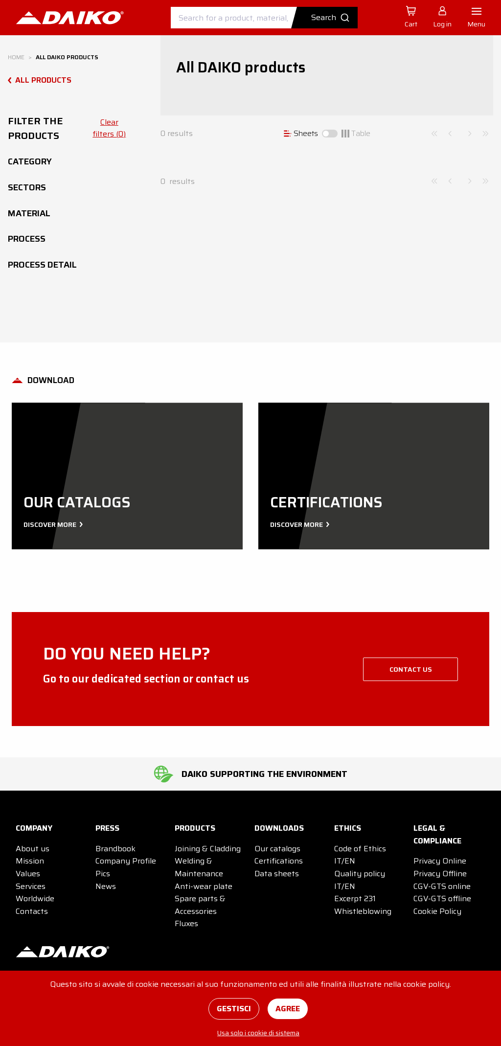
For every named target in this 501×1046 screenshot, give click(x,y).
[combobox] (264, 17)
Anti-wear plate (203, 886)
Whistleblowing (362, 911)
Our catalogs (277, 848)
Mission (30, 861)
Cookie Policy (437, 911)
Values (28, 873)
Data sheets (276, 873)
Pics (102, 873)
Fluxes (186, 923)
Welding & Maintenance (199, 867)
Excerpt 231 (355, 898)
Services (31, 886)
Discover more (52, 524)
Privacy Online (439, 861)
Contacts (32, 911)
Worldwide (35, 898)
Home (16, 57)
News (105, 886)
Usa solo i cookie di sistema (258, 1032)
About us (32, 848)
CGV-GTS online (442, 886)
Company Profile (125, 861)
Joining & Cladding (208, 848)
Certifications (278, 861)
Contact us (410, 669)
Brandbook (115, 848)
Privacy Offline (440, 873)
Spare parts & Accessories (200, 904)
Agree (287, 1008)
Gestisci (234, 1008)
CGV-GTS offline (442, 898)
